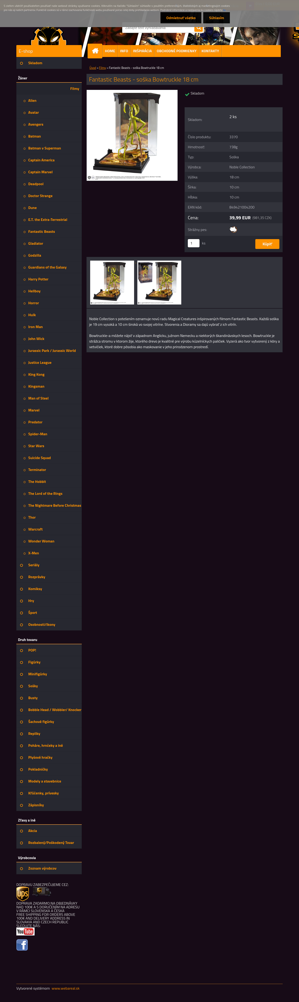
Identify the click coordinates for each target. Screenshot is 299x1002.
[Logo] (48, 33)
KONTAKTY (210, 51)
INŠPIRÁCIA (142, 51)
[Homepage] (97, 51)
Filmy (102, 67)
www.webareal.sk (66, 988)
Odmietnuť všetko (181, 18)
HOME (110, 51)
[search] (198, 27)
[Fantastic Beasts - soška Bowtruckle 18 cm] (132, 92)
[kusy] (193, 243)
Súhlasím (216, 18)
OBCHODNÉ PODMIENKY (177, 51)
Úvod (92, 67)
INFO (124, 51)
